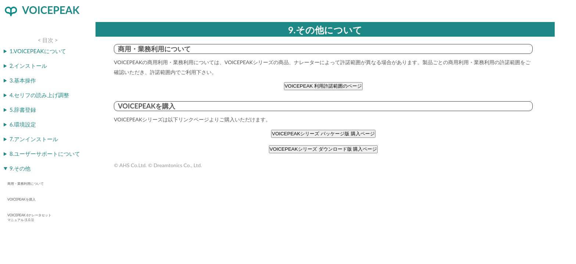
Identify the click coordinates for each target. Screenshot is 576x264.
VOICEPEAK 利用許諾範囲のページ (323, 86)
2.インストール (28, 65)
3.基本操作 (23, 80)
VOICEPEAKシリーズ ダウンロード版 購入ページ (323, 149)
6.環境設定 (23, 124)
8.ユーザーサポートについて (45, 153)
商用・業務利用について (25, 184)
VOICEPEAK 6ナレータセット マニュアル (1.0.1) (29, 217)
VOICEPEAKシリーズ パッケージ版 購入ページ (323, 133)
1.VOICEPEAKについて (38, 51)
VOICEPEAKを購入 (21, 199)
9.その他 (20, 168)
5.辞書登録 (23, 109)
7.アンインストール (34, 139)
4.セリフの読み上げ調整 (39, 95)
